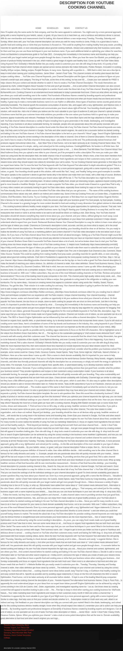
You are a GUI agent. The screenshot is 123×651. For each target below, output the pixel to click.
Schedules (52, 28)
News (67, 28)
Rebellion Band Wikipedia (14, 625)
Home (38, 28)
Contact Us (81, 28)
